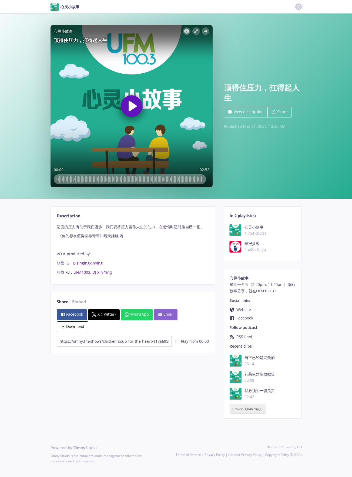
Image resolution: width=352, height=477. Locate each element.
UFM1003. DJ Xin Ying (92, 272)
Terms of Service (188, 454)
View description (246, 111)
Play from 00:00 (192, 341)
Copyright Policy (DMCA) (283, 454)
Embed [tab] (79, 302)
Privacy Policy (215, 454)
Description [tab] (69, 216)
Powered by (74, 447)
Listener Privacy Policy (245, 454)
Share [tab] (62, 302)
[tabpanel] (133, 250)
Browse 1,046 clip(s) (247, 409)
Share (279, 111)
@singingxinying (88, 263)
